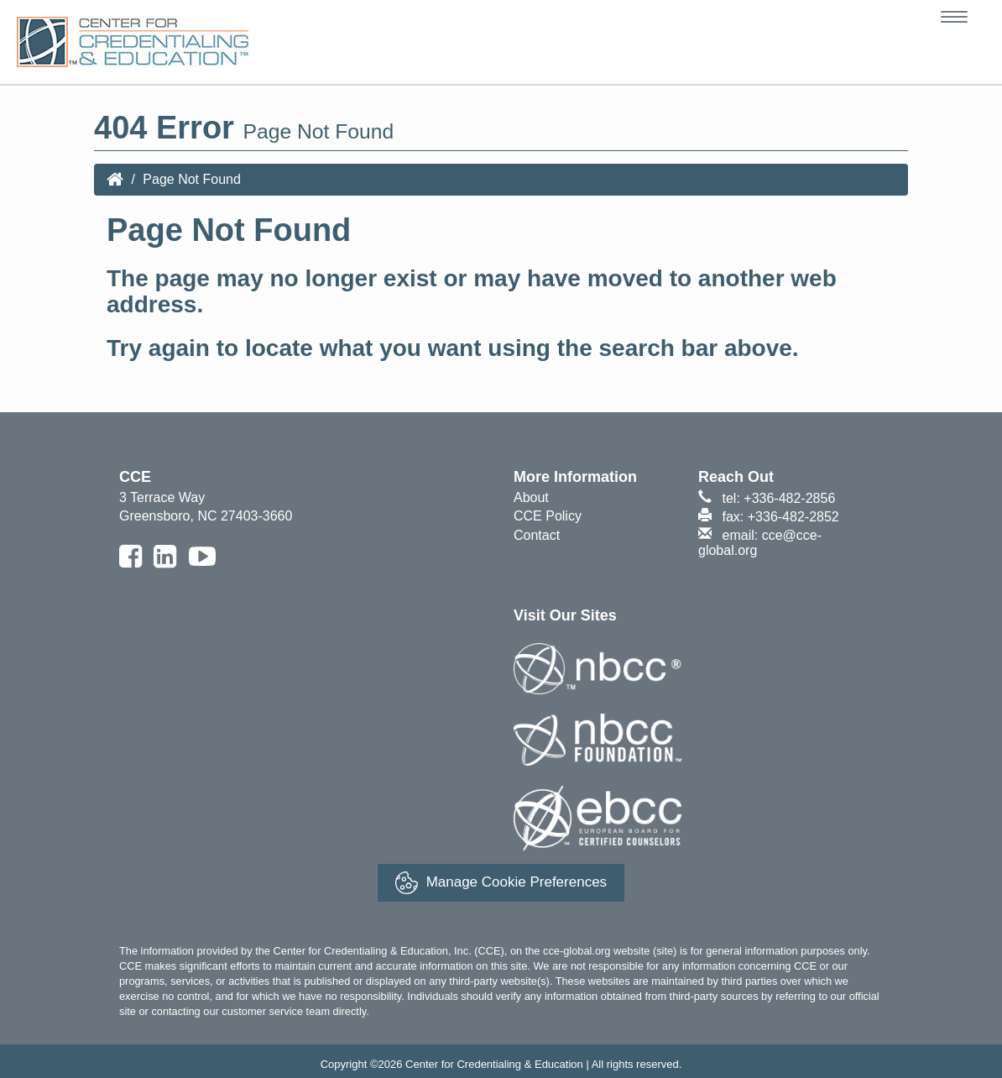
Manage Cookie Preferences (501, 882)
